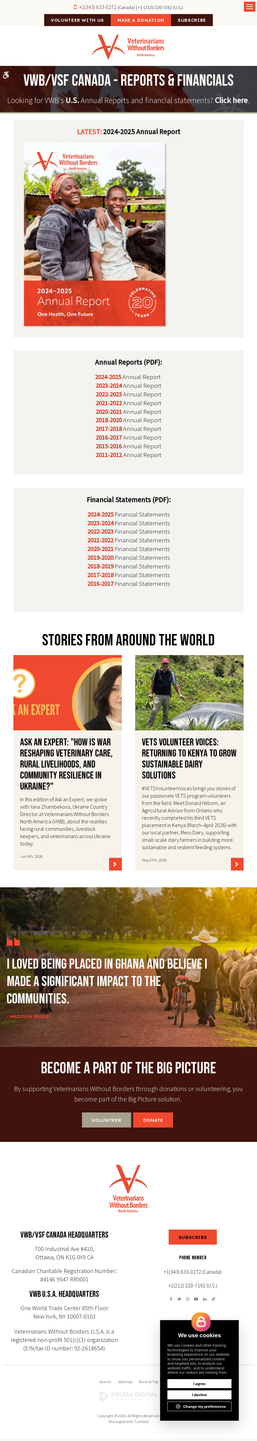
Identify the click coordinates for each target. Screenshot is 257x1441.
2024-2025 (108, 380)
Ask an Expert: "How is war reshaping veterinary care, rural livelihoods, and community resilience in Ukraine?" (66, 767)
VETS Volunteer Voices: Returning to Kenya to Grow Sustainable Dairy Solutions (189, 762)
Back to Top (148, 1384)
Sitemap (125, 1384)
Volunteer (106, 1123)
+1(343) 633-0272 (97, 7)
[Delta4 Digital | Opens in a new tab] (128, 1399)
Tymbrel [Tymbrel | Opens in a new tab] (141, 1424)
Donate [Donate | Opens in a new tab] (153, 1123)
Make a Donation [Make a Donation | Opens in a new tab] (140, 21)
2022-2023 (109, 397)
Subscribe (201, 21)
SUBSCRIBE (193, 1240)
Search (105, 1384)
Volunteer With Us (67, 21)
